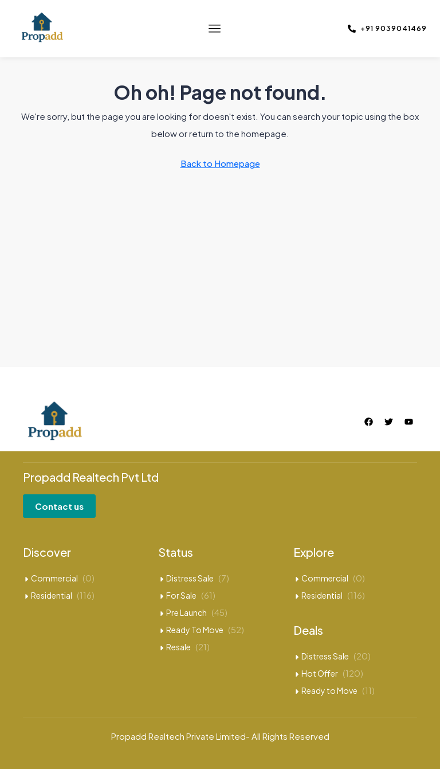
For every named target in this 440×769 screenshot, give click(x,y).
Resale (178, 647)
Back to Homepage (220, 163)
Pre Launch (186, 612)
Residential (51, 595)
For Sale (181, 595)
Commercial (54, 578)
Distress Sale (190, 578)
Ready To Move (194, 629)
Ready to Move (329, 690)
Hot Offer (319, 673)
